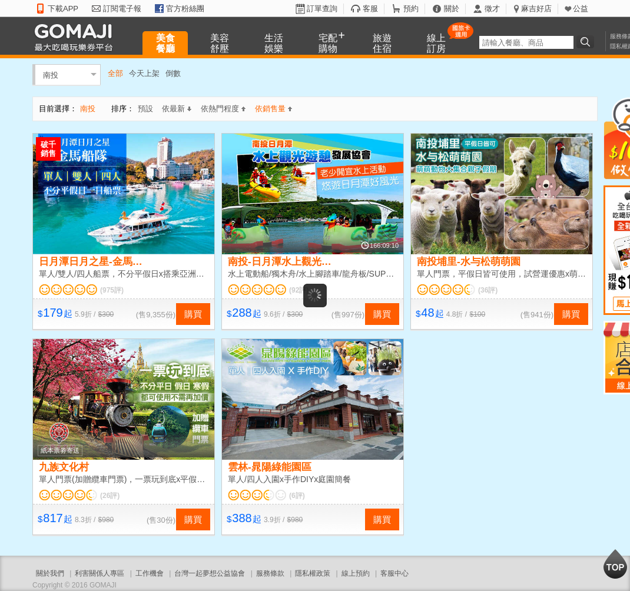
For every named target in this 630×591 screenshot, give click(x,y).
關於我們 (50, 573)
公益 (580, 8)
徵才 (492, 8)
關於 (451, 8)
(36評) (488, 290)
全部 (115, 73)
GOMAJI (77, 37)
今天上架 (144, 73)
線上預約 (355, 573)
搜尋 (587, 41)
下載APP (63, 8)
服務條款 (270, 573)
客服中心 (394, 573)
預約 (411, 8)
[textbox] (526, 42)
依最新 (176, 108)
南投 (50, 74)
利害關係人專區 (99, 573)
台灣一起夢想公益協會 (209, 573)
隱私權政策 (312, 573)
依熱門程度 (223, 108)
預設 (145, 108)
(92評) (299, 290)
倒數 (173, 73)
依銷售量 (273, 108)
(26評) (110, 496)
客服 (370, 8)
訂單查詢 (322, 8)
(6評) (297, 496)
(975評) (112, 290)
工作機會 (149, 573)
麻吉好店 (536, 8)
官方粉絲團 (185, 8)
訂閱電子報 (122, 8)
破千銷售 (48, 149)
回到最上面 (615, 564)
